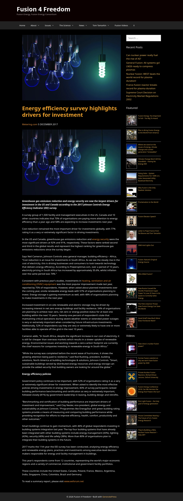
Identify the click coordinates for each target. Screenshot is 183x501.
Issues (51, 25)
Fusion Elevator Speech (147, 216)
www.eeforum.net (74, 481)
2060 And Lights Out (146, 245)
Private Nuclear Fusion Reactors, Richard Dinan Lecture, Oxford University (148, 375)
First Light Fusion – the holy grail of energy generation (148, 402)
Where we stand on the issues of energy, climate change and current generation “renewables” (147, 148)
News (84, 25)
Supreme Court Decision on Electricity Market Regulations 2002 (142, 96)
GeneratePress (109, 496)
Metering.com (29, 124)
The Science (67, 25)
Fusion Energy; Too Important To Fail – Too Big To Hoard (149, 117)
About (36, 25)
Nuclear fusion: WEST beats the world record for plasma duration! (143, 77)
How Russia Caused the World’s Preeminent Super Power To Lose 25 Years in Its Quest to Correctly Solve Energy (149, 293)
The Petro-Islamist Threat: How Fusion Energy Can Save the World (149, 306)
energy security (100, 239)
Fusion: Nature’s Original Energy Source (147, 261)
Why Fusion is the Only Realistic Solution (147, 189)
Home (22, 25)
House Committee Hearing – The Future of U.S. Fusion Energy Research (149, 418)
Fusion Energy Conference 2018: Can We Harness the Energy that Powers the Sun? (149, 389)
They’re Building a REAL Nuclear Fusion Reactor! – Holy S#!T (148, 432)
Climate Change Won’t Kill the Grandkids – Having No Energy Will (149, 161)
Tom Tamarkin (102, 25)
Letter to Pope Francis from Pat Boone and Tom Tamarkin (149, 232)
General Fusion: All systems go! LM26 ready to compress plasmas (143, 66)
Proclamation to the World (148, 202)
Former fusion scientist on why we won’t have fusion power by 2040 (148, 360)
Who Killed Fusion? (145, 274)
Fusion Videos (121, 25)
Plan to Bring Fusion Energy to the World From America (148, 131)
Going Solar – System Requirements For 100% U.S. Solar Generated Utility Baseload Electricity (149, 177)
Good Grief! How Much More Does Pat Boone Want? (149, 319)
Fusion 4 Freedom (43, 9)
